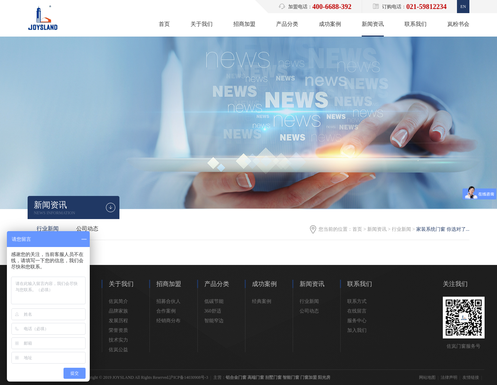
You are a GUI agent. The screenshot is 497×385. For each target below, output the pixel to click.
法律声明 (449, 377)
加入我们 (357, 330)
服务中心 (357, 320)
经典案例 (261, 301)
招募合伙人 (168, 301)
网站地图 (427, 377)
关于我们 (202, 24)
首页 (164, 24)
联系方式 (357, 301)
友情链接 (470, 377)
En (463, 6)
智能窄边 (214, 320)
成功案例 (330, 24)
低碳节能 (214, 301)
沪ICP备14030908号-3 (188, 377)
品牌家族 (118, 311)
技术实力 (118, 340)
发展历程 (118, 320)
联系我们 (416, 24)
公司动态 (87, 228)
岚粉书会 (458, 24)
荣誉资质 (118, 330)
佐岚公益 (118, 349)
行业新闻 (401, 229)
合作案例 (166, 311)
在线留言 (357, 311)
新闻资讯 (373, 24)
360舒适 (212, 311)
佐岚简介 (118, 301)
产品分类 (287, 24)
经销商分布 (168, 320)
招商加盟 (244, 24)
